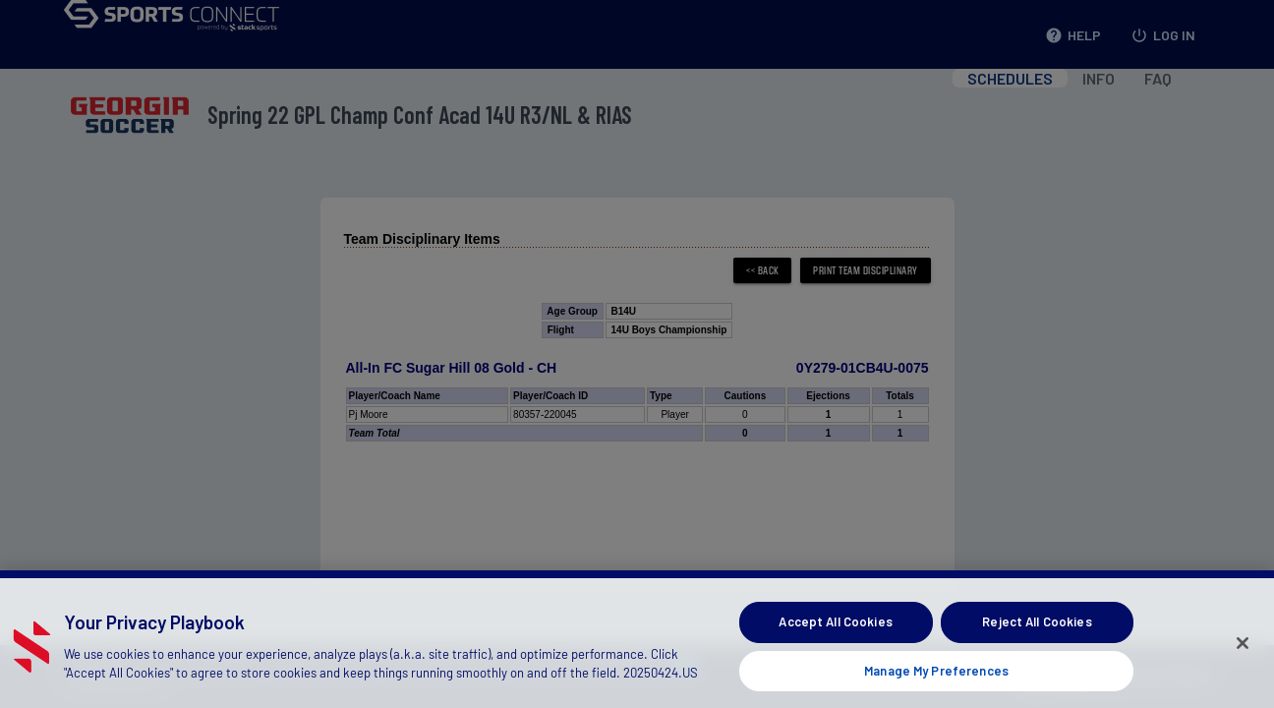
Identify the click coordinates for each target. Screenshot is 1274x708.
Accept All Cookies (835, 632)
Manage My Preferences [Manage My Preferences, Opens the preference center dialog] (936, 681)
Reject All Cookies (1036, 632)
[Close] (1242, 654)
